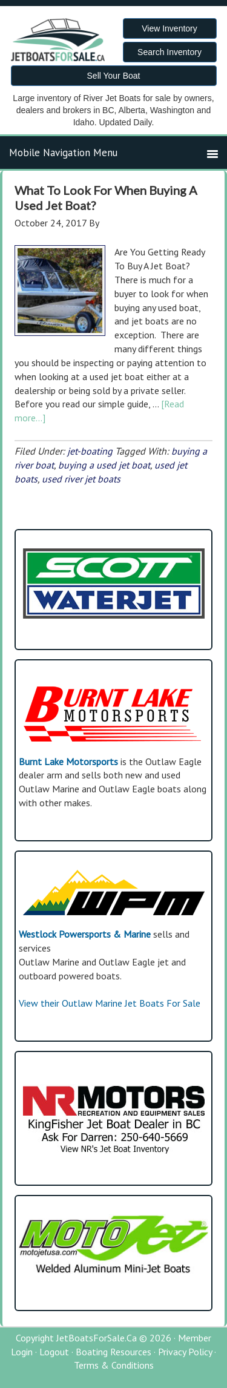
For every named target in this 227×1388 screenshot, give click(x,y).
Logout (54, 1352)
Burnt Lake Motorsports (68, 761)
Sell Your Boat (113, 76)
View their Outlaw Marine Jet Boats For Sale (109, 1003)
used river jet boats (81, 479)
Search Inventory (169, 52)
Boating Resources (113, 1352)
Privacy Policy (185, 1352)
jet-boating (90, 451)
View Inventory (169, 28)
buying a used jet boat (104, 465)
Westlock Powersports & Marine (85, 934)
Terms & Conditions (114, 1365)
